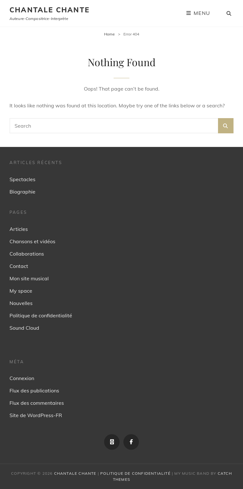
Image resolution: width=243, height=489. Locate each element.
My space (20, 291)
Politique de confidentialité (40, 315)
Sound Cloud (24, 328)
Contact (18, 266)
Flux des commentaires (36, 403)
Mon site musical (29, 278)
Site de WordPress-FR (35, 415)
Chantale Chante (49, 9)
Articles (18, 229)
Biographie (22, 191)
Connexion (21, 378)
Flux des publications (34, 390)
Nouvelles (21, 303)
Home (109, 34)
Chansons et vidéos (32, 241)
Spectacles (22, 179)
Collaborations (26, 254)
